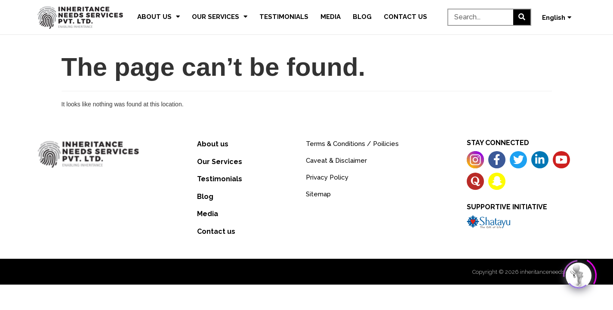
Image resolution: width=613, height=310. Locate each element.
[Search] (521, 17)
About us (158, 16)
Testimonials (283, 17)
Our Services (219, 16)
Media (330, 17)
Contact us (405, 17)
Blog (362, 17)
